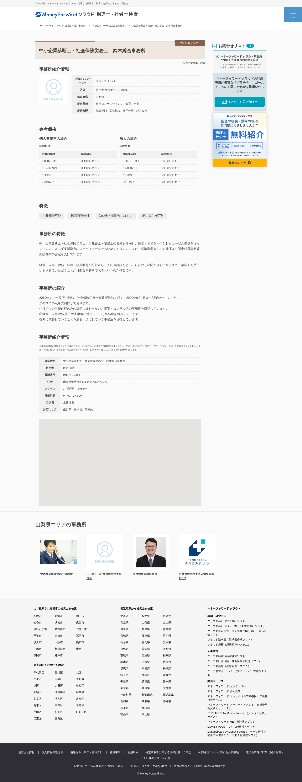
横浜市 (38, 642)
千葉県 (124, 681)
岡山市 (80, 616)
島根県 (146, 707)
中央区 (38, 679)
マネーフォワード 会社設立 (224, 691)
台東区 (38, 705)
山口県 (167, 622)
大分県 (167, 688)
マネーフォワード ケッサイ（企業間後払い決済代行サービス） (237, 698)
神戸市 (59, 655)
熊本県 (167, 681)
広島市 (80, 622)
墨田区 (38, 711)
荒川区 (80, 679)
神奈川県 (125, 694)
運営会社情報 (26, 752)
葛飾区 (80, 705)
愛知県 (146, 648)
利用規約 (133, 752)
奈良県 (146, 688)
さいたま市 (40, 629)
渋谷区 (59, 698)
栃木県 (124, 661)
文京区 (38, 698)
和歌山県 (147, 694)
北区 (78, 672)
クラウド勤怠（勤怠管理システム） (229, 666)
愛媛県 (167, 642)
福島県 (124, 648)
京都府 (146, 668)
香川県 (167, 635)
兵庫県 (146, 681)
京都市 (59, 635)
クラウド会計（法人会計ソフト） (227, 621)
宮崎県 (167, 675)
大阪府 (146, 675)
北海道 (124, 616)
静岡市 (38, 655)
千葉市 (38, 635)
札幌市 (38, 616)
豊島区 (59, 718)
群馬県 (124, 668)
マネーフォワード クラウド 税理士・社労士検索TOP (62, 25)
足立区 (80, 698)
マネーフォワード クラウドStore (227, 686)
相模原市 (60, 648)
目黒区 (59, 679)
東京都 (124, 688)
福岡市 (80, 635)
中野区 (59, 705)
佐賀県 (167, 661)
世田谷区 (60, 692)
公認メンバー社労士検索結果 (110, 25)
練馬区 (80, 692)
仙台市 (38, 622)
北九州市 (81, 629)
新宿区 (38, 692)
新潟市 (59, 616)
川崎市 (38, 648)
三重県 (146, 655)
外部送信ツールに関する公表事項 (218, 752)
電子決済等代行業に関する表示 (265, 752)
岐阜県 (146, 635)
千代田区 (39, 672)
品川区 (59, 672)
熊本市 (80, 642)
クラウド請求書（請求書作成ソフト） (230, 639)
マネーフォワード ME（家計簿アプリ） (231, 721)
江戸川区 (81, 711)
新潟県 (124, 701)
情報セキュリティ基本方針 (86, 752)
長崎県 (167, 668)
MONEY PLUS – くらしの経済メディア (231, 726)
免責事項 (115, 752)
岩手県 (124, 629)
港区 (36, 685)
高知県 (167, 648)
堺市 (78, 648)
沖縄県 (167, 701)
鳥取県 (146, 701)
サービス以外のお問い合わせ (152, 758)
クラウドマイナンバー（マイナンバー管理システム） (237, 673)
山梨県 (100, 96)
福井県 (146, 616)
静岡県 (146, 642)
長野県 (146, 629)
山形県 (124, 642)
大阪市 (59, 642)
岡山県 (146, 714)
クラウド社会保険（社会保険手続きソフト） (234, 661)
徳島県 (167, 629)
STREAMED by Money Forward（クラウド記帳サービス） (237, 715)
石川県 (124, 707)
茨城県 (124, 655)
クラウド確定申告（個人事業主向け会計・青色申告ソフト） (237, 632)
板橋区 (80, 685)
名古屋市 (60, 629)
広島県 (167, 616)
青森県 (124, 622)
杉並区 (59, 711)
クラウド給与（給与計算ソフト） (227, 656)
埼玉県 (124, 675)
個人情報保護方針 (52, 752)
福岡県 (167, 655)
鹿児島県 (168, 694)
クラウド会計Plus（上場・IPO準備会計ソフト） (236, 626)
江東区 (38, 718)
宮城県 (124, 635)
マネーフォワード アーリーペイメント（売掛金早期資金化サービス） (237, 706)
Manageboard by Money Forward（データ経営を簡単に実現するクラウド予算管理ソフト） (236, 733)
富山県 (124, 714)
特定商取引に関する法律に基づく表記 (168, 752)
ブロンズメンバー (106, 81)
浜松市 (59, 622)
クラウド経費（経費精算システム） (229, 644)
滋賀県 (146, 661)
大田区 (59, 685)
